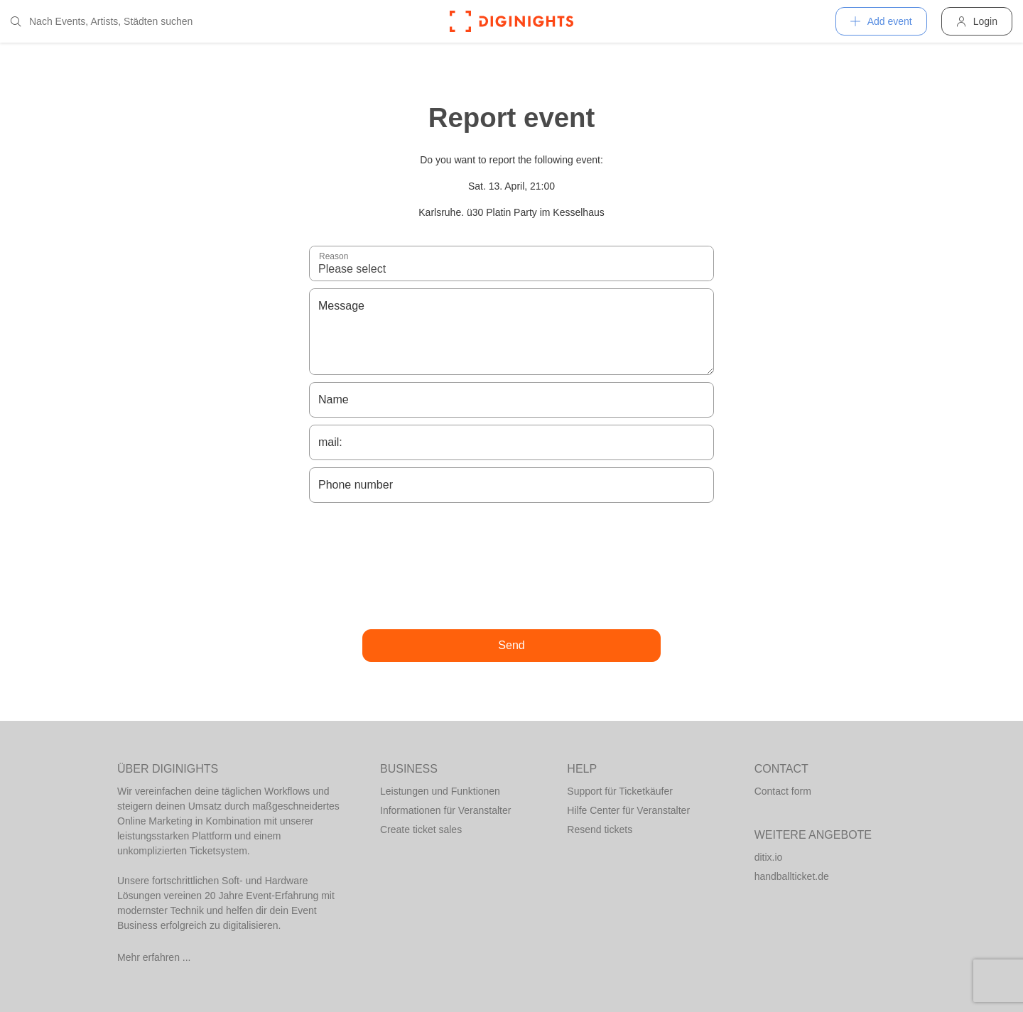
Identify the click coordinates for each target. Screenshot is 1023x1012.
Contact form (782, 791)
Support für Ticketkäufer (620, 791)
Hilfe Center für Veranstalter (628, 810)
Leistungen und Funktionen (440, 791)
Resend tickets (599, 829)
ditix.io (768, 857)
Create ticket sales (421, 829)
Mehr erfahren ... (154, 957)
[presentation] (511, 566)
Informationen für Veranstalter (445, 810)
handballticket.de (791, 876)
